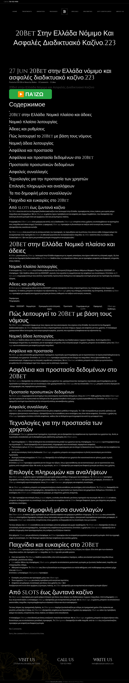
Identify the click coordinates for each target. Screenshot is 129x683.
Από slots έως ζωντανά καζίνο (37, 207)
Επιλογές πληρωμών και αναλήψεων (41, 186)
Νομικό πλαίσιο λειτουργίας (33, 122)
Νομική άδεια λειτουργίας (31, 143)
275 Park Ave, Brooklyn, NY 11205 (27, 663)
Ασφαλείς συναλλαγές (28, 172)
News (26, 82)
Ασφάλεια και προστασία (31, 150)
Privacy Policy (79, 681)
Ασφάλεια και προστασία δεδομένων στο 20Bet (51, 157)
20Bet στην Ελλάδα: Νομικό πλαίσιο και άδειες (50, 115)
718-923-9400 (65, 663)
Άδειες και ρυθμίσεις (27, 129)
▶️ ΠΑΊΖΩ (30, 94)
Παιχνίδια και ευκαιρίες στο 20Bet (39, 200)
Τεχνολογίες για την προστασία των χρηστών (48, 179)
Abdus (34, 82)
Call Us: (11, 1)
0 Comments (43, 82)
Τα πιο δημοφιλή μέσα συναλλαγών (40, 193)
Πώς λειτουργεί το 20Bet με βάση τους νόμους (50, 136)
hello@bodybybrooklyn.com (103, 663)
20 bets (22, 535)
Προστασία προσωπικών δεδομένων (41, 165)
